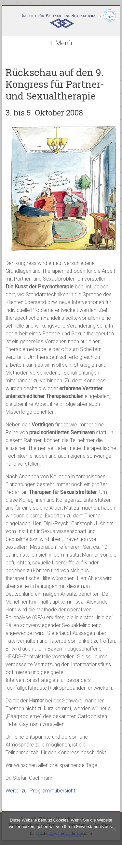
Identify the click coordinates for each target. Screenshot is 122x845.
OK (41, 835)
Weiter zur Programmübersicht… (42, 791)
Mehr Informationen (65, 835)
